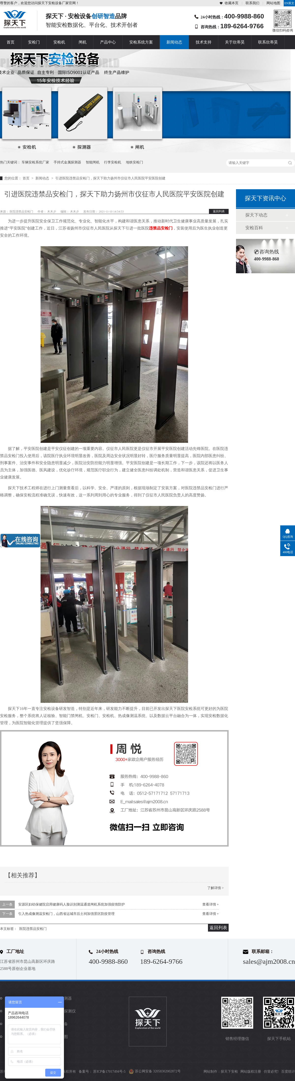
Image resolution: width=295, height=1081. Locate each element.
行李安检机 (112, 162)
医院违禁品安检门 (33, 929)
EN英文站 (289, 3)
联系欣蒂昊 (268, 42)
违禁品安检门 (161, 228)
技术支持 (203, 42)
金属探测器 (62, 998)
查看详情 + (210, 904)
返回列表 (219, 211)
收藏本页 (231, 3)
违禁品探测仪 (64, 1011)
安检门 (34, 42)
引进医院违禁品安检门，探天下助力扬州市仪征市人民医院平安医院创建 (110, 178)
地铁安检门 (134, 162)
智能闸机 (93, 162)
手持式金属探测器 (67, 162)
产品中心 (108, 42)
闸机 (83, 42)
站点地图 (60, 1037)
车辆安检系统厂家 (35, 162)
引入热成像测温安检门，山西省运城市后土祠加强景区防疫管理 (66, 914)
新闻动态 (174, 42)
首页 (11, 42)
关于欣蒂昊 (235, 42)
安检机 (59, 42)
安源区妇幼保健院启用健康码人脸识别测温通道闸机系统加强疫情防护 (71, 904)
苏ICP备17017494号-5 (109, 1071)
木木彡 (52, 211)
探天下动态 (256, 215)
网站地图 (273, 3)
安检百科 (254, 227)
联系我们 (252, 3)
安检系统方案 (141, 42)
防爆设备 (60, 1024)
